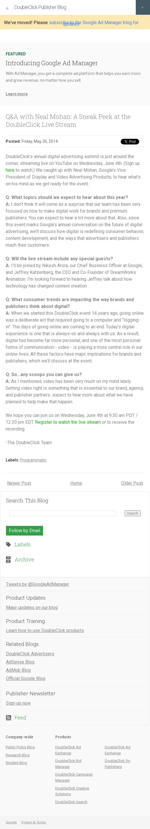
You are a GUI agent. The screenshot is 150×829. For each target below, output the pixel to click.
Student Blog (16, 763)
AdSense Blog (20, 662)
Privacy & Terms (33, 822)
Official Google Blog (25, 678)
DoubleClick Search (71, 802)
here (10, 170)
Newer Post (19, 483)
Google (11, 822)
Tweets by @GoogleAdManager (37, 584)
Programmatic (33, 460)
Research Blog (18, 755)
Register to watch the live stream (68, 422)
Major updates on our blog (32, 607)
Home (76, 483)
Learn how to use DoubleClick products (45, 630)
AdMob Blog (18, 670)
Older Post (132, 483)
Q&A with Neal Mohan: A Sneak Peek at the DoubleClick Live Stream (68, 120)
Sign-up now (18, 703)
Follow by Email (24, 530)
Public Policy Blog (20, 747)
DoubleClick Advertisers (30, 653)
